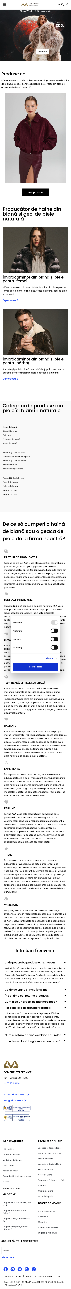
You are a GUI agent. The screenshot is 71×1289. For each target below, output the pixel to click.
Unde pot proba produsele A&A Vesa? (30, 962)
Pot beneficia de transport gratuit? (28, 1008)
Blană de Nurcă (10, 464)
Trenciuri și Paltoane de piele (16, 456)
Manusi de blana (10, 490)
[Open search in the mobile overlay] (62, 4)
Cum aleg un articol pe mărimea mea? (31, 1002)
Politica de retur (10, 1170)
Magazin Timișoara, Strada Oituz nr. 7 (15, 1228)
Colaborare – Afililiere (48, 1227)
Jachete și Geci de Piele (49, 1148)
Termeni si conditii (12, 1276)
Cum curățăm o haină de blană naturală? (33, 1035)
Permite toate (35, 667)
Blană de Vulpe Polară (13, 468)
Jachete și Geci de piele (14, 452)
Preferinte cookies (11, 1188)
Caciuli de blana (10, 482)
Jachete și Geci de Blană (14, 460)
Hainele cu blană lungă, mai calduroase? (32, 1041)
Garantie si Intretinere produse (17, 1176)
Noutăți (6, 1181)
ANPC (60, 1276)
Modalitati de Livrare (12, 1160)
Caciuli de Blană (45, 1191)
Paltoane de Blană (46, 1169)
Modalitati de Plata (11, 1154)
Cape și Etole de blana (13, 478)
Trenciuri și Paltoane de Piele (51, 1180)
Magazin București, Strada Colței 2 (15, 1212)
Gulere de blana (10, 486)
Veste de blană (10, 443)
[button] (4, 4)
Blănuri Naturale (10, 431)
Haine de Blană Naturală (49, 1153)
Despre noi (43, 1216)
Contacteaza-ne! (46, 1211)
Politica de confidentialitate (39, 1276)
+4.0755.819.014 (12, 1083)
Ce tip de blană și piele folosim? (26, 990)
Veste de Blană (45, 1174)
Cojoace (7, 435)
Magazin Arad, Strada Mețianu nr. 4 (17, 1204)
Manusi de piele (10, 494)
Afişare (49, 658)
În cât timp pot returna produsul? (27, 996)
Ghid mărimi (8, 1149)
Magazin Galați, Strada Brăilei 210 (16, 1220)
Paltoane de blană (11, 439)
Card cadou (8, 1165)
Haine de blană (10, 427)
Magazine (42, 1222)
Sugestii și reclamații (47, 1232)
